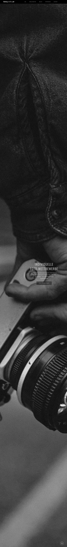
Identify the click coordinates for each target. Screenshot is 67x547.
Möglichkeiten (32, 1)
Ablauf (40, 1)
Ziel (25, 1)
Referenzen (48, 1)
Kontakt (56, 1)
